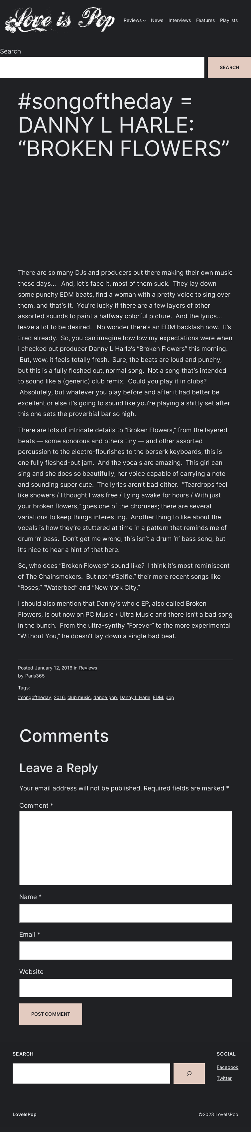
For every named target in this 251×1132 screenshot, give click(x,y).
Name (30, 897)
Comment (36, 805)
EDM (158, 697)
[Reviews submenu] (144, 20)
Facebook (227, 1067)
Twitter (224, 1078)
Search (10, 51)
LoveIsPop (25, 1114)
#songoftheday (34, 697)
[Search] (189, 1073)
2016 (59, 697)
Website (31, 972)
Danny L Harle (135, 697)
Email (30, 934)
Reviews (88, 667)
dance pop (105, 697)
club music (79, 697)
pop (170, 697)
